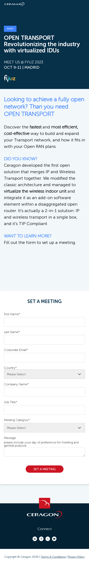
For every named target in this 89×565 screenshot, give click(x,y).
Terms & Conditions (53, 557)
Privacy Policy (76, 557)
